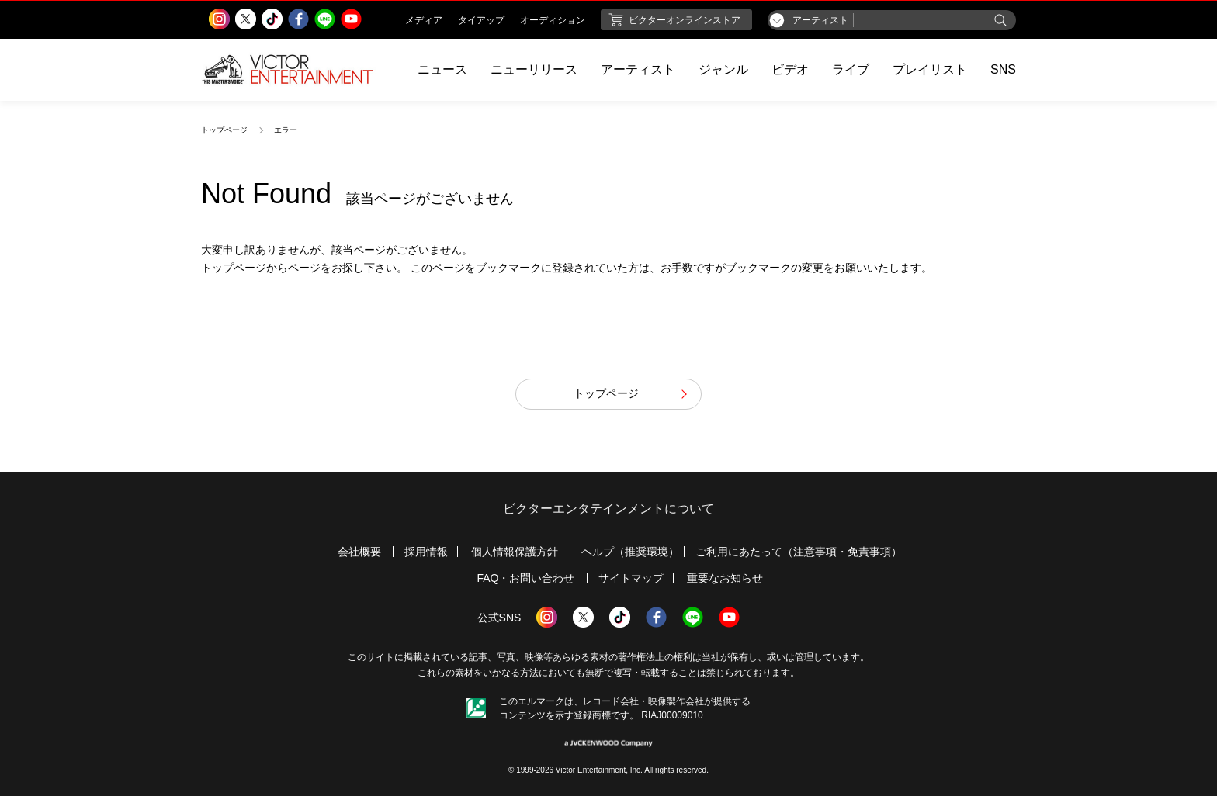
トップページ (224, 130)
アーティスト (638, 69)
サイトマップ (631, 578)
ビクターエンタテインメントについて (608, 508)
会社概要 (359, 551)
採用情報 (426, 551)
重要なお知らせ (725, 578)
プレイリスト (930, 69)
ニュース (442, 69)
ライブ (850, 69)
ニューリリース (534, 69)
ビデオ (790, 69)
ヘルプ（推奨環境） (630, 551)
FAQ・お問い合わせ (525, 578)
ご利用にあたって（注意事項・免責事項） (798, 551)
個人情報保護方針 (514, 551)
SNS (1003, 69)
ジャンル (723, 69)
